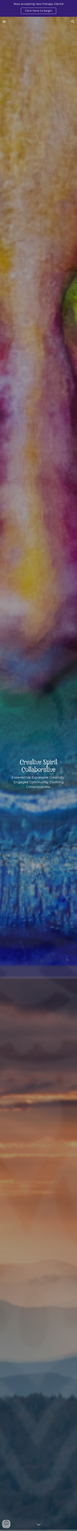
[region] (38, 8)
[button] (4, 21)
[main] (38, 774)
